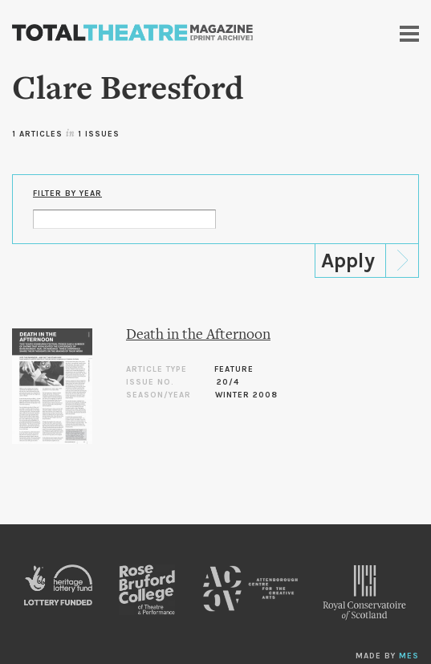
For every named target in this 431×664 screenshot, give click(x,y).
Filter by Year (67, 193)
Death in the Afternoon (198, 335)
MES (409, 656)
